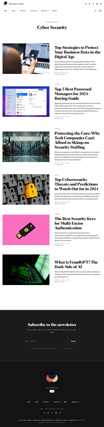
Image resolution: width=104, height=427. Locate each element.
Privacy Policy (61, 348)
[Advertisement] (52, 303)
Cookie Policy (82, 420)
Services (23, 10)
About (13, 10)
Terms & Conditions (50, 408)
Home (5, 10)
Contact (54, 10)
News (65, 402)
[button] (34, 11)
